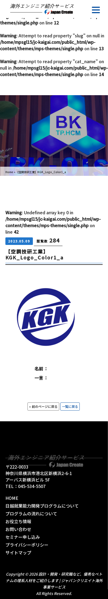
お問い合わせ (18, 529)
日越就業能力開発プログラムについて (42, 505)
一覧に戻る (70, 406)
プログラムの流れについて (31, 513)
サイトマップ (18, 552)
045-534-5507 (32, 486)
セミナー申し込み (22, 537)
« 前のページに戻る (43, 406)
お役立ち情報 (18, 521)
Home (9, 172)
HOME (11, 498)
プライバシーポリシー (26, 544)
